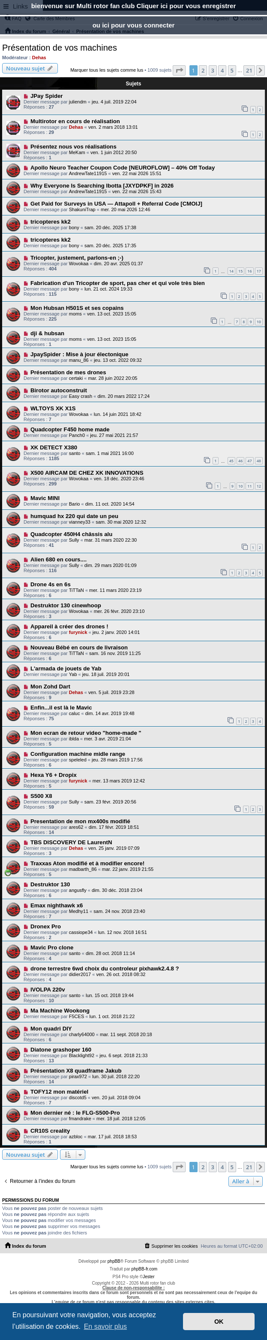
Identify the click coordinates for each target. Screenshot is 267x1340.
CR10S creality (50, 1131)
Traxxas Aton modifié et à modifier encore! (87, 863)
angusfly (78, 890)
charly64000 (82, 1034)
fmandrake (80, 1118)
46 (240, 461)
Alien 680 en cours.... (58, 559)
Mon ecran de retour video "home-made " (85, 733)
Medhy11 (78, 911)
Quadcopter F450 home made (70, 429)
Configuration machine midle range (77, 754)
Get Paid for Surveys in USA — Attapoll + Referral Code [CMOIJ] (116, 203)
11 (249, 486)
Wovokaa (79, 263)
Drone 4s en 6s (50, 584)
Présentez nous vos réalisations (73, 146)
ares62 (76, 827)
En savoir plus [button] (105, 1326)
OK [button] (219, 1321)
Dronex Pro (45, 926)
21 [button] (249, 70)
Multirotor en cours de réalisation (75, 121)
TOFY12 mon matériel (59, 1091)
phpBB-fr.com (145, 1269)
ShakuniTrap (82, 209)
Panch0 (77, 435)
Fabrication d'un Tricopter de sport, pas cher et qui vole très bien (117, 283)
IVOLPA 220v (47, 989)
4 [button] (222, 70)
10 (259, 321)
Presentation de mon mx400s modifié (80, 821)
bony (74, 227)
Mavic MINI (45, 498)
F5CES (76, 1016)
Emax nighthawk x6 (56, 905)
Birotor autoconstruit (58, 390)
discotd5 (78, 1097)
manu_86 (79, 360)
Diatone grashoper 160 (60, 1049)
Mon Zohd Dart (50, 686)
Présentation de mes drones (68, 372)
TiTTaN (76, 590)
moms (75, 313)
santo (75, 453)
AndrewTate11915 (88, 173)
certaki (76, 378)
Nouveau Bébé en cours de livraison (79, 647)
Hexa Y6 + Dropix (53, 775)
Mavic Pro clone (51, 947)
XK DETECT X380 (53, 447)
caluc (74, 713)
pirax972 (78, 1076)
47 (249, 461)
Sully (74, 540)
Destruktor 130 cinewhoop (65, 605)
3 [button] (212, 70)
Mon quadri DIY (51, 1028)
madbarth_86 (83, 869)
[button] (179, 70)
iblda (74, 738)
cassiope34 (81, 932)
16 (249, 271)
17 (259, 271)
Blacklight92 (81, 1055)
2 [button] (202, 70)
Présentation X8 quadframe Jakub (76, 1070)
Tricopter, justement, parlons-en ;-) (76, 258)
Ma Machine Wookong (60, 1010)
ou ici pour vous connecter (134, 25)
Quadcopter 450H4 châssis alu (71, 534)
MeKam (77, 152)
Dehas (39, 57)
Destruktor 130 (50, 884)
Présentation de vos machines (59, 47)
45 (231, 461)
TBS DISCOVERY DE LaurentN (71, 842)
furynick (78, 632)
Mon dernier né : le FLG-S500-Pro (75, 1113)
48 (259, 461)
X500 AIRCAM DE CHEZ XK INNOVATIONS (87, 473)
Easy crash (80, 396)
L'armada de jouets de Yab (66, 668)
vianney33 (79, 521)
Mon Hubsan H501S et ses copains (77, 308)
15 (240, 271)
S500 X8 (41, 796)
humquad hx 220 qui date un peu (74, 516)
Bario (74, 503)
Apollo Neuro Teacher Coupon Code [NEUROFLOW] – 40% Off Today (122, 167)
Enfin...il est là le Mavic (61, 707)
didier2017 (80, 974)
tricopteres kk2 (50, 221)
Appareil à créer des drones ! (69, 626)
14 (231, 271)
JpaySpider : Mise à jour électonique (79, 354)
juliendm (78, 101)
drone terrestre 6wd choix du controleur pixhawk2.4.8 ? (104, 968)
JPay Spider (46, 96)
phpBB (114, 1261)
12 (259, 486)
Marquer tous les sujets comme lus (106, 70)
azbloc (76, 1136)
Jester (148, 1276)
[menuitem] (171, 1246)
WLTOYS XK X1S (53, 408)
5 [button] (232, 70)
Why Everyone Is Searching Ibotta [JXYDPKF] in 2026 (102, 185)
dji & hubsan (47, 333)
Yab (73, 674)
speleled (78, 759)
